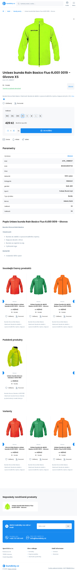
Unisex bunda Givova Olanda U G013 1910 (14, 377)
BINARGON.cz (70, 568)
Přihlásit (68, 526)
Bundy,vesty (17, 11)
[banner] (8, 3)
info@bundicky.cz (38, 538)
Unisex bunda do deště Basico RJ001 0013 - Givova (38, 305)
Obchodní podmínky (35, 557)
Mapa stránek (12, 569)
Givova (70, 86)
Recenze (55, 554)
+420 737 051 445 (16, 538)
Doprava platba (33, 554)
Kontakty (31, 551)
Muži (8, 11)
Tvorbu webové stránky (55, 568)
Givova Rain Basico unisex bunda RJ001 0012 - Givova (14, 305)
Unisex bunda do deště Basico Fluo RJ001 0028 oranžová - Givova (62, 305)
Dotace (55, 551)
